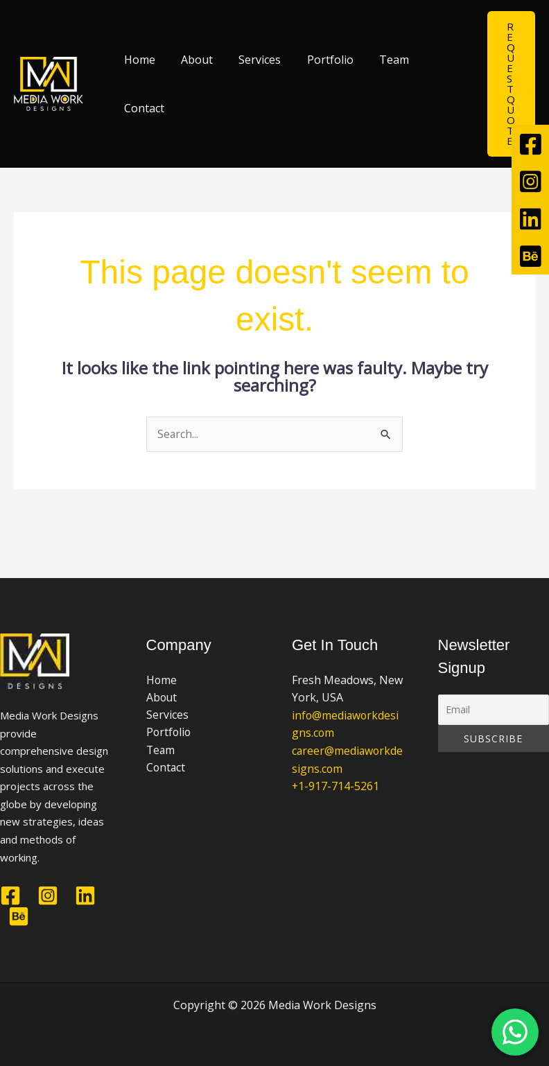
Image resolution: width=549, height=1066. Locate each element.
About (191, 59)
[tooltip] (530, 143)
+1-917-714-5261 (336, 786)
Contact (142, 108)
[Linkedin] (85, 895)
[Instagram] (47, 895)
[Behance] (18, 916)
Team (377, 59)
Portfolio (317, 59)
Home (137, 59)
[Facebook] (10, 895)
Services (250, 59)
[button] (511, 84)
